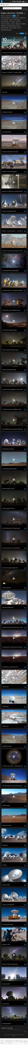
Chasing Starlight (5, 17)
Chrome (6, 285)
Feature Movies (5, 21)
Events (11, 19)
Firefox (5, 288)
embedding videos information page (8, 245)
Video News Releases (6, 30)
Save (5, 326)
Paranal (24, 23)
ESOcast (6, 19)
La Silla (13, 23)
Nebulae (18, 23)
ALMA (14, 15)
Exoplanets (17, 19)
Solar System (4, 27)
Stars (19, 27)
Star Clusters (12, 27)
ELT (2, 19)
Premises (3, 25)
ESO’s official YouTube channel (10, 237)
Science (14, 1)
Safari (5, 289)
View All (3, 15)
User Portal (19, 1)
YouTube (3, 236)
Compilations (15, 17)
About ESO (8, 15)
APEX (18, 15)
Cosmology (22, 17)
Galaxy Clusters (5, 23)
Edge (5, 286)
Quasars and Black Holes (13, 25)
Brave (5, 284)
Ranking (21, 33)
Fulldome (12, 21)
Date (26, 33)
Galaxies (18, 21)
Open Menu (5, 4)
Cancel (12, 326)
